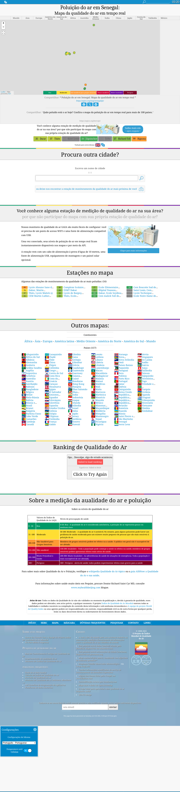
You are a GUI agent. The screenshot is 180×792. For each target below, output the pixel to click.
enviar (113, 701)
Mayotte (97, 395)
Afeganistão (30, 349)
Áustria (28, 376)
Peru (119, 368)
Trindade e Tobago (146, 380)
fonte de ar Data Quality (35, 667)
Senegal (120, 416)
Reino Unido (123, 386)
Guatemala (76, 365)
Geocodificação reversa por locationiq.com (98, 676)
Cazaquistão (53, 349)
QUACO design (85, 689)
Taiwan (144, 368)
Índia (73, 389)
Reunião (120, 400)
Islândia (74, 400)
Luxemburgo (100, 362)
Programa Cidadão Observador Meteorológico (99, 658)
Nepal (96, 413)
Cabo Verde (30, 411)
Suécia (143, 359)
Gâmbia (74, 349)
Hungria (74, 381)
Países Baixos (123, 359)
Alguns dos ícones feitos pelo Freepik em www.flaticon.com (95, 671)
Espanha (51, 400)
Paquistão (121, 362)
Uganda (144, 389)
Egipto (50, 384)
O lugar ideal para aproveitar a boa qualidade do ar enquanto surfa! (100, 684)
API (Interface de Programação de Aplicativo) (45, 680)
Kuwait (74, 419)
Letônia (97, 351)
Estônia (51, 405)
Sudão (143, 357)
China (50, 357)
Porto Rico (121, 373)
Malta (96, 384)
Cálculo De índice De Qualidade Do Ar (42, 670)
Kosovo (74, 416)
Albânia (28, 354)
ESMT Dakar (67, 284)
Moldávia (98, 405)
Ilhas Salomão (77, 384)
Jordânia (74, 413)
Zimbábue (145, 405)
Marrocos (98, 386)
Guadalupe (76, 362)
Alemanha (29, 357)
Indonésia (75, 392)
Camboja (28, 416)
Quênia (120, 381)
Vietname (145, 400)
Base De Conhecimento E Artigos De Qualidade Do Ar (46, 649)
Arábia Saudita (32, 362)
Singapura (145, 351)
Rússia (119, 408)
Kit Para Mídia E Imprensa (37, 637)
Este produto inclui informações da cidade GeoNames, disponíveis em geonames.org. (101, 647)
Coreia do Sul (54, 368)
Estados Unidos (55, 402)
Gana (73, 351)
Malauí (97, 376)
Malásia (97, 373)
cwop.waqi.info (83, 661)
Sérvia (143, 349)
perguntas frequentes (35, 662)
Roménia (121, 402)
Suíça (143, 362)
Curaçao (51, 378)
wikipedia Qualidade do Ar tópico (107, 566)
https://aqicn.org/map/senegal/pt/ (90, 95)
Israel (73, 402)
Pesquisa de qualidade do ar (39, 643)
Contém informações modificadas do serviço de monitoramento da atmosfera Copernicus (98, 665)
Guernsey (75, 368)
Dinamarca (53, 381)
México (97, 397)
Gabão (50, 419)
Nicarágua (98, 416)
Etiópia (50, 408)
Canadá (28, 419)
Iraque (73, 395)
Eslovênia (52, 397)
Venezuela (145, 397)
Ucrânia (144, 386)
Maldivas (98, 378)
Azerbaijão (29, 378)
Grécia (73, 359)
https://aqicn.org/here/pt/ (90, 115)
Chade (50, 351)
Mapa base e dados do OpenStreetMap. (96, 680)
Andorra (28, 359)
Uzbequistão (146, 395)
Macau (96, 365)
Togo (142, 376)
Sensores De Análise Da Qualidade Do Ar (43, 656)
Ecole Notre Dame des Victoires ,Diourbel (141, 292)
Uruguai (144, 392)
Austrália (29, 373)
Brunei (27, 402)
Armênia (28, 370)
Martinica (98, 389)
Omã (119, 357)
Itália (73, 405)
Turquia (144, 384)
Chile (49, 354)
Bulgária (28, 405)
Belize (27, 389)
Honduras (75, 376)
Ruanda (120, 405)
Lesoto (96, 349)
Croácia (51, 376)
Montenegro (99, 411)
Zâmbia (144, 402)
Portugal (121, 376)
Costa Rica (52, 370)
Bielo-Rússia (30, 392)
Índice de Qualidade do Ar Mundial (118, 598)
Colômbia (52, 362)
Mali (95, 381)
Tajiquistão (145, 370)
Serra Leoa (122, 419)
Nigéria (97, 419)
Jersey (73, 411)
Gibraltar (75, 357)
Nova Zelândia (124, 354)
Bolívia (27, 395)
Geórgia (74, 354)
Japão (73, 408)
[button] (3, 18)
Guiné (73, 373)
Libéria (97, 357)
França (50, 416)
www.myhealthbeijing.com (86, 582)
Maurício (98, 392)
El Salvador (53, 386)
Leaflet (3, 87)
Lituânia (97, 359)
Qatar (119, 378)
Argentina (29, 368)
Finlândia (52, 413)
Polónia (120, 370)
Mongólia (98, 408)
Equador (51, 392)
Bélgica (28, 386)
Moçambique (100, 402)
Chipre (50, 359)
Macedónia (99, 368)
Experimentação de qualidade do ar (41, 653)
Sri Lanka (145, 354)
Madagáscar (99, 370)
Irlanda (74, 397)
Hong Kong (76, 378)
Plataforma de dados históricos (39, 682)
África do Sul (31, 351)
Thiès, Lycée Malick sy (37, 287)
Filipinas (51, 411)
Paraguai (121, 365)
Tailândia (145, 365)
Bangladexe (30, 384)
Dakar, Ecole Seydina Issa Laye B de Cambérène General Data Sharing (120, 286)
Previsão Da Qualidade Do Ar (38, 672)
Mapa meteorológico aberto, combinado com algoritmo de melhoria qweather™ (102, 653)
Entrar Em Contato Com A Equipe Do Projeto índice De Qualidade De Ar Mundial (46, 633)
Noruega (121, 349)
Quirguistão (122, 384)
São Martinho (123, 413)
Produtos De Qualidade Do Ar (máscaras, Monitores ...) (46, 676)
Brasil (27, 400)
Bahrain (28, 381)
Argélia (28, 365)
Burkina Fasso (31, 408)
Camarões (29, 413)
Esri (9, 88)
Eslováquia (53, 395)
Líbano (97, 354)
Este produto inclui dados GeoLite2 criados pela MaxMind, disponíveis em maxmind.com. (98, 641)
